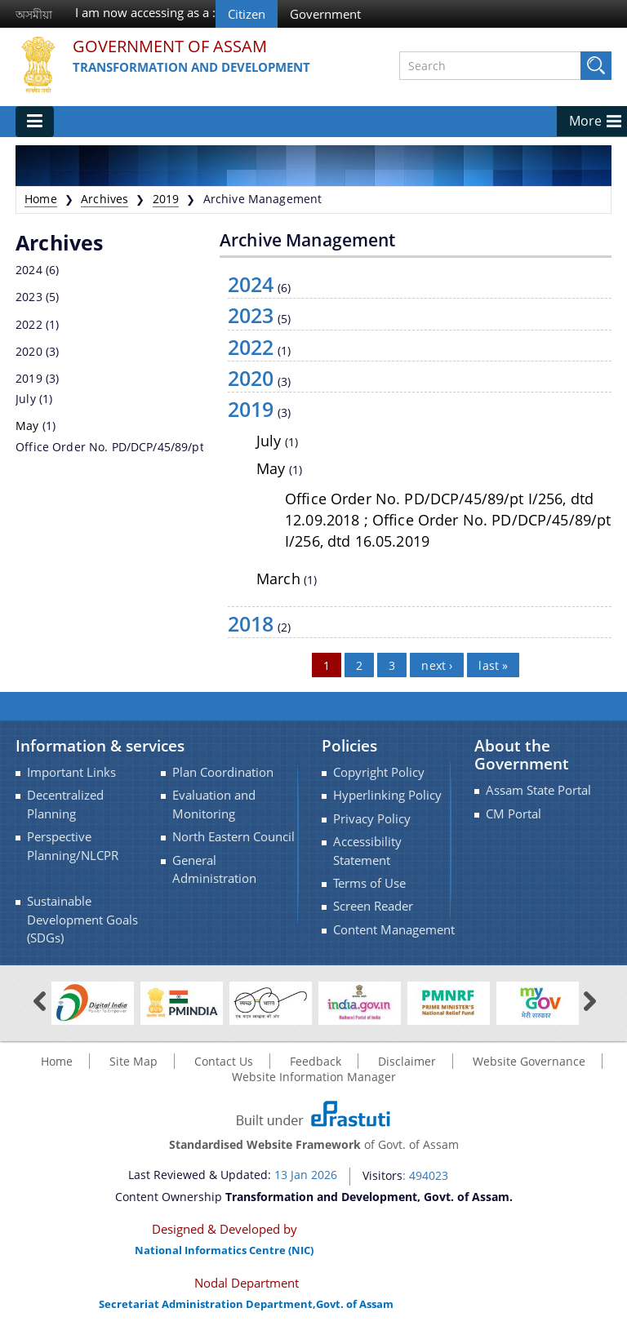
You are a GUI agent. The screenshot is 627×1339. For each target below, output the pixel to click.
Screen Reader (373, 906)
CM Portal (513, 813)
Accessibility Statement (367, 850)
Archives (104, 198)
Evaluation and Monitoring (214, 804)
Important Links (71, 772)
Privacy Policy (372, 818)
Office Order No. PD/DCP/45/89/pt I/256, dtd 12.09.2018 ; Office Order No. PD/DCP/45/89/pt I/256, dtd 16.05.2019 (448, 520)
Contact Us (223, 1061)
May (27, 425)
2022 (29, 324)
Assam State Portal (538, 790)
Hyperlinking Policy (387, 795)
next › (436, 664)
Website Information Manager (314, 1076)
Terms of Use (369, 883)
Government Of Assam (170, 47)
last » (493, 664)
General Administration (214, 869)
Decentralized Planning (65, 804)
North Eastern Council (233, 836)
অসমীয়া (34, 14)
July (26, 398)
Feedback (315, 1061)
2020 (29, 351)
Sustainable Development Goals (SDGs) (82, 920)
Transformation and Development (191, 67)
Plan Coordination (222, 772)
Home (40, 198)
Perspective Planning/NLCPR (72, 845)
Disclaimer (407, 1061)
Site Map (133, 1061)
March (278, 578)
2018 (251, 623)
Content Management (394, 929)
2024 (29, 269)
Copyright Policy (379, 772)
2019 (166, 198)
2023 (29, 296)
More (585, 121)
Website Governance (529, 1061)
